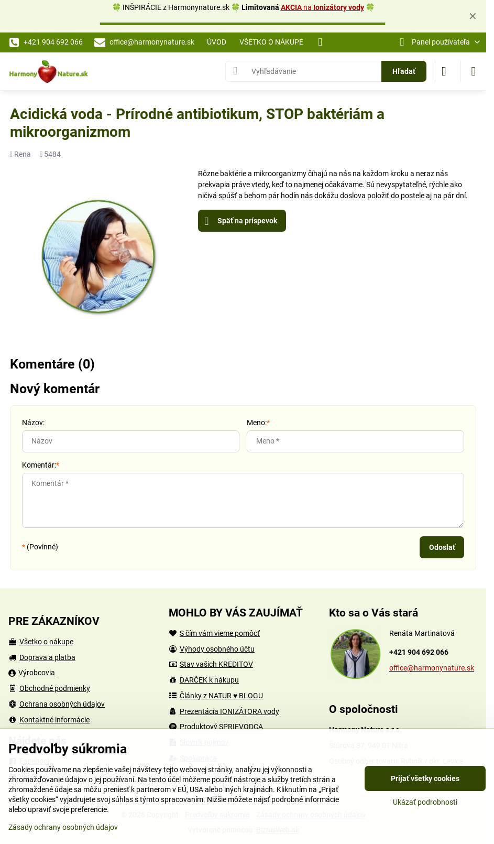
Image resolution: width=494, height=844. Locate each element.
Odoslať (442, 547)
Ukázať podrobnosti (425, 802)
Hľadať (403, 71)
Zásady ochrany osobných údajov (63, 827)
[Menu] (473, 71)
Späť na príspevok (241, 221)
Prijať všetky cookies (425, 778)
